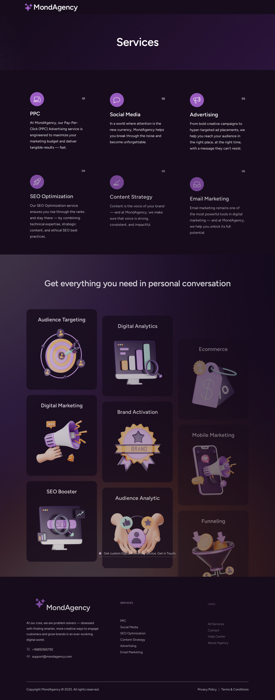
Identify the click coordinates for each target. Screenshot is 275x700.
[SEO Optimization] (37, 219)
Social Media (125, 126)
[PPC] (37, 107)
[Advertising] (197, 114)
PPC (35, 121)
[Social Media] (117, 112)
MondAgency (55, 8)
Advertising (204, 128)
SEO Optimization (51, 233)
